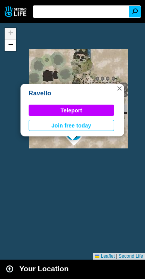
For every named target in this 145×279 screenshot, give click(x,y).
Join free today (71, 125)
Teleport (71, 110)
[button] (119, 88)
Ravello (40, 93)
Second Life (16, 11)
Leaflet (104, 256)
